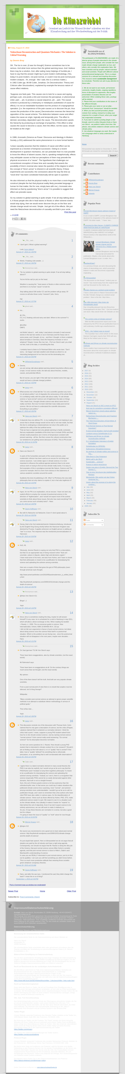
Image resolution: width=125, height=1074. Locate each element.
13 (71, 591)
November (90, 395)
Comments (89, 525)
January (89, 503)
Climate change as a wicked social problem (99, 290)
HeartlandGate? (89, 263)
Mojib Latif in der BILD (94, 459)
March (88, 498)
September (90, 400)
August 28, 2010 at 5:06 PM (26, 587)
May (88, 492)
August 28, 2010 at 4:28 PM (26, 504)
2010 (87, 389)
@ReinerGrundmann (32, 361)
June (88, 490)
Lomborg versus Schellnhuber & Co (99, 433)
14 (71, 612)
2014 (87, 378)
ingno (27, 387)
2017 (87, 370)
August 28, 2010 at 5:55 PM (26, 757)
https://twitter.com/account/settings (26, 1034)
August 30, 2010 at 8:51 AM (26, 865)
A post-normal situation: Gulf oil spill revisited (102, 431)
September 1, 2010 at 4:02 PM (27, 879)
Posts (87, 520)
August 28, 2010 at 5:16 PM (26, 608)
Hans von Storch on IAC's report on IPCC (101, 405)
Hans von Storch (31, 416)
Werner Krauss (30, 822)
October (89, 397)
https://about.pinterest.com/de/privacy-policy (30, 1060)
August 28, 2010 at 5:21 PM (26, 641)
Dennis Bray (93, 183)
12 (71, 541)
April (88, 495)
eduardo (92, 193)
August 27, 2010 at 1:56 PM (26, 263)
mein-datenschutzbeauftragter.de (47, 1067)
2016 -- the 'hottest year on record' (97, 331)
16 (71, 721)
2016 (87, 373)
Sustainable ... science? (94, 462)
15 (71, 646)
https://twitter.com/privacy (23, 1029)
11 (71, 520)
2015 (87, 376)
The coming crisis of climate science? (98, 319)
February (89, 500)
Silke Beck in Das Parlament (96, 456)
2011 (87, 387)
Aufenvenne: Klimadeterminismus (98, 449)
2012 (87, 384)
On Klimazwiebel (90, 278)
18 (71, 822)
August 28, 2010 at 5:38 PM (26, 716)
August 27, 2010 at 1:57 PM (26, 301)
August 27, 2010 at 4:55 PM (26, 357)
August (89, 403)
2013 (87, 381)
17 (71, 761)
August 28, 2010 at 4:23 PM (26, 483)
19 (71, 870)
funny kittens (29, 249)
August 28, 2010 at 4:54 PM (26, 536)
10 (71, 508)
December (90, 392)
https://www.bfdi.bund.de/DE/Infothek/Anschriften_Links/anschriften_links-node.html (44, 980)
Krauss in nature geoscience (96, 464)
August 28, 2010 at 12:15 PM (26, 442)
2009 (87, 506)
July (88, 487)
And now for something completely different (101, 408)
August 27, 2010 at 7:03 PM (26, 383)
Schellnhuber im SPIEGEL (95, 446)
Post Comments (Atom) (30, 897)
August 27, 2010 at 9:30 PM (26, 411)
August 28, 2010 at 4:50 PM (26, 515)
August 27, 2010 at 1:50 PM (26, 252)
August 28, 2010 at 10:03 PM (26, 817)
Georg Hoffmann (31, 509)
